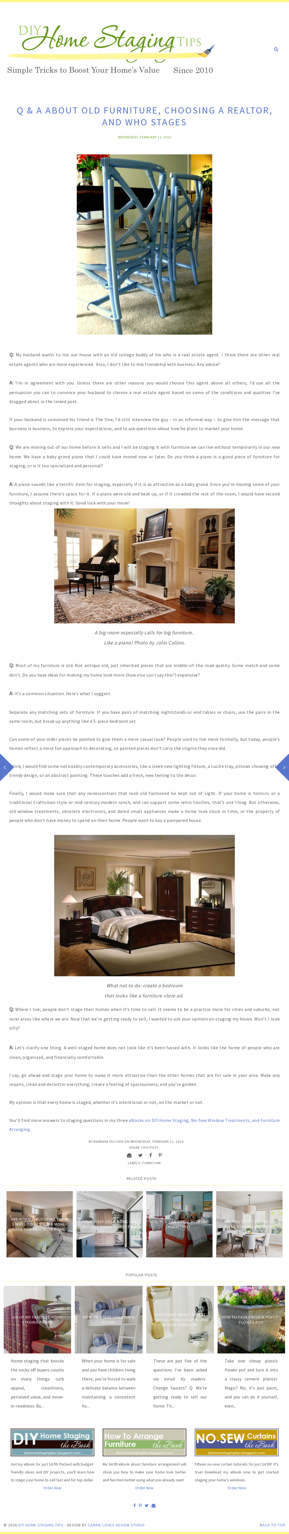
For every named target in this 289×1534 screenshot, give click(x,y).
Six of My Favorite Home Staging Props (37, 1320)
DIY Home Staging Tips (41, 1525)
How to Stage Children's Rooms (109, 1320)
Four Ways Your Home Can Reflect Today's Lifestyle (109, 1224)
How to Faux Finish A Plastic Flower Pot (251, 1320)
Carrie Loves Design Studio (116, 1525)
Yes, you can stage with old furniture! (179, 1224)
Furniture (151, 1163)
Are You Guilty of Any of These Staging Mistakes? (249, 1224)
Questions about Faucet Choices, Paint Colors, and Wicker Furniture (180, 1319)
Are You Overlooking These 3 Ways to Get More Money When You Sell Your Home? (40, 1224)
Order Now (52, 1487)
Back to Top (273, 1525)
